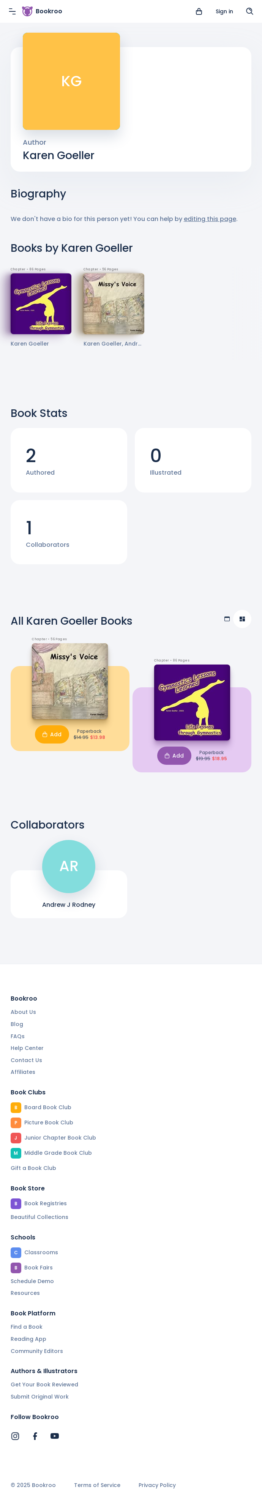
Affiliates (23, 1072)
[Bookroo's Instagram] (15, 1436)
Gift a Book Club (33, 1168)
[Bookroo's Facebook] (35, 1436)
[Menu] (12, 11)
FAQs (18, 1036)
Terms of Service (97, 1485)
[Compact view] (242, 619)
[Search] (250, 11)
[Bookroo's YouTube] (55, 1436)
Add (52, 734)
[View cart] (199, 11)
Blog (17, 1024)
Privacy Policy (157, 1485)
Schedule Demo (32, 1281)
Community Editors (37, 1351)
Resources (25, 1293)
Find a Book (27, 1327)
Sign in (224, 11)
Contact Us (26, 1060)
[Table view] (227, 619)
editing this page (210, 219)
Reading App (28, 1339)
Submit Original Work (40, 1396)
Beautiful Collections (39, 1217)
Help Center (27, 1048)
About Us (23, 1012)
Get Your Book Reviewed (44, 1384)
